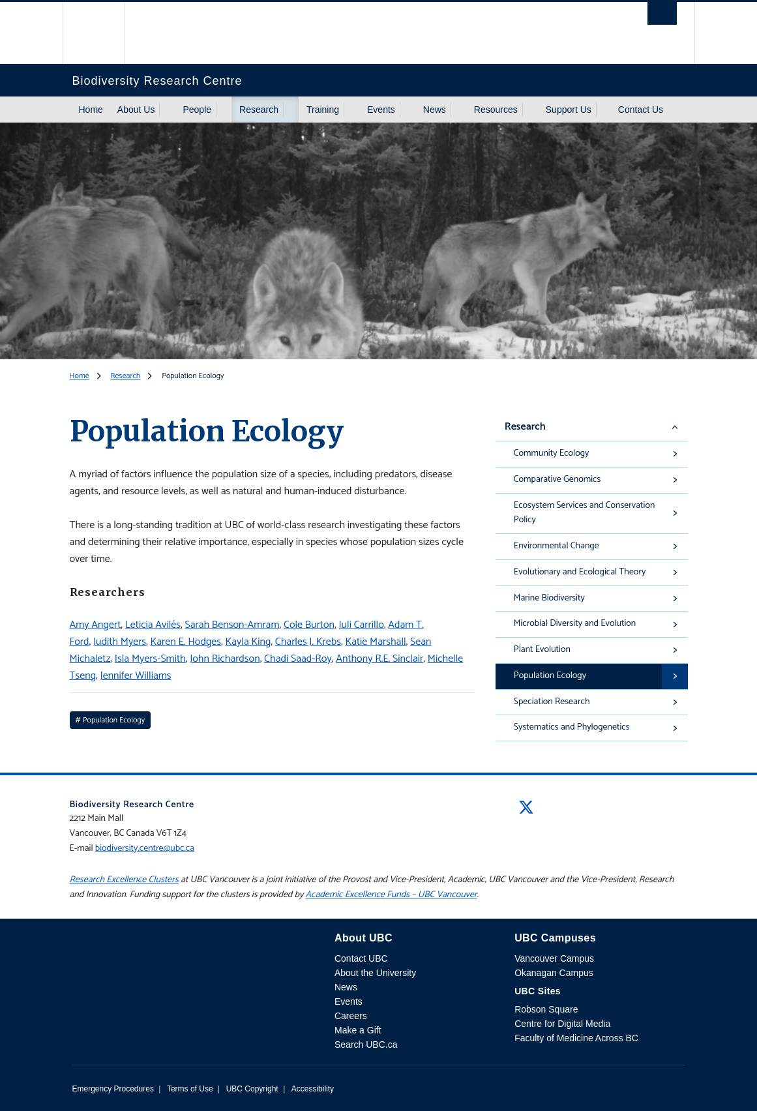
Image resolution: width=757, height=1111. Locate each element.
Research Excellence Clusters (124, 879)
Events (381, 109)
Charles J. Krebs (308, 642)
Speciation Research (552, 701)
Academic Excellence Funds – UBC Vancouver (391, 894)
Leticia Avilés (153, 625)
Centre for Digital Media (562, 1023)
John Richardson (225, 659)
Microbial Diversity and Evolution (575, 623)
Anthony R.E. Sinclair (379, 659)
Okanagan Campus (553, 973)
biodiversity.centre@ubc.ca (144, 848)
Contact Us (640, 109)
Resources (496, 109)
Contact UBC (361, 958)
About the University (375, 973)
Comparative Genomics (557, 479)
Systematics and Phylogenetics (572, 727)
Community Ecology (551, 453)
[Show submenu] (167, 109)
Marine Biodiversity (549, 598)
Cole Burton (309, 625)
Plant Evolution (542, 649)
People (197, 109)
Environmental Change (556, 546)
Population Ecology (550, 675)
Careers (350, 1016)
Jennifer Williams (135, 676)
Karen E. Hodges (186, 642)
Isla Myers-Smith (150, 659)
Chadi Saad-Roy (298, 659)
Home (91, 109)
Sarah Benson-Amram (232, 625)
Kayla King (248, 642)
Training (322, 109)
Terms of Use (190, 1088)
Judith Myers (119, 642)
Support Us (568, 109)
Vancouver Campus (554, 958)
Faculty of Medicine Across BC (576, 1038)
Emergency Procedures (113, 1088)
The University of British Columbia (103, 33)
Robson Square (546, 1009)
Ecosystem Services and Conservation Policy (584, 513)
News (434, 109)
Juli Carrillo (361, 625)
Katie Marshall (375, 642)
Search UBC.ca (365, 1044)
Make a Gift (357, 1030)
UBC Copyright (252, 1088)
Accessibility (312, 1088)
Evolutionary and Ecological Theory (580, 572)
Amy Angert (95, 625)
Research (258, 109)
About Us (136, 109)
